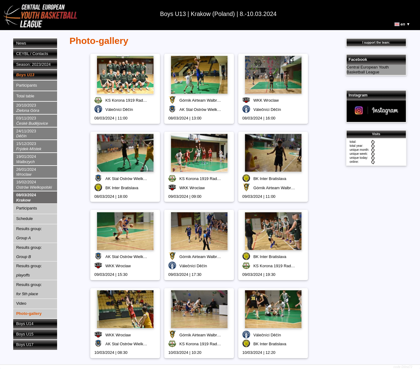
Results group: (29, 233)
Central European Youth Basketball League (368, 70)
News (21, 43)
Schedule (24, 218)
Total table (25, 96)
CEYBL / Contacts (32, 53)
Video (21, 303)
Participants (26, 85)
